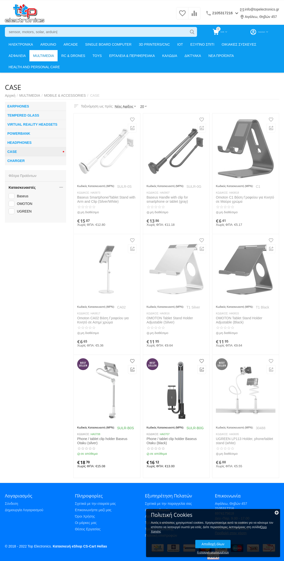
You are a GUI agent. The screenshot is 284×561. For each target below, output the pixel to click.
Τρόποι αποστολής (159, 529)
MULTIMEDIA (43, 56)
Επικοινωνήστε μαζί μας (93, 510)
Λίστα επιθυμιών (157, 510)
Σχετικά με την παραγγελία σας (168, 504)
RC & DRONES (73, 56)
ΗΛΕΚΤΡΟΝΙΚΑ (21, 44)
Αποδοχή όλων (246, 540)
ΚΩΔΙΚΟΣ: (83, 192)
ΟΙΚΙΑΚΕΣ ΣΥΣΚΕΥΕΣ (239, 44)
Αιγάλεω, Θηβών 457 (261, 17)
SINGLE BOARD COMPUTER (108, 44)
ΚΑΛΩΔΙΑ (169, 56)
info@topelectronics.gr (262, 9)
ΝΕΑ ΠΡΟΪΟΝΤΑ (221, 56)
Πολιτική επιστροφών (161, 535)
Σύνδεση (11, 504)
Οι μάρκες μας (86, 523)
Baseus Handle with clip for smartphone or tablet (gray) (167, 199)
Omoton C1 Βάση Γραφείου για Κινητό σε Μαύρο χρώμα (245, 199)
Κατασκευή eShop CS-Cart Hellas (80, 546)
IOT (180, 44)
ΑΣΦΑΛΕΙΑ (17, 56)
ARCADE (70, 44)
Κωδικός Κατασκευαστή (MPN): (96, 186)
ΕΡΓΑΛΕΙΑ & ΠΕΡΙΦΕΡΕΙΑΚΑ (132, 56)
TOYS (97, 56)
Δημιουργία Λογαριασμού (24, 510)
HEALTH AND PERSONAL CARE (34, 67)
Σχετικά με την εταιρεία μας (95, 504)
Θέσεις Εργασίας (88, 529)
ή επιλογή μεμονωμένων (246, 548)
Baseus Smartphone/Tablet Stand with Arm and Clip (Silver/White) (106, 199)
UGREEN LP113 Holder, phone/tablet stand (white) (244, 441)
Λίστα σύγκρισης (157, 516)
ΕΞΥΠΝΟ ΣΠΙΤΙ (202, 44)
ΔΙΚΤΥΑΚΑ (193, 56)
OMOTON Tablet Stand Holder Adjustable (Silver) (170, 320)
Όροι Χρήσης (85, 516)
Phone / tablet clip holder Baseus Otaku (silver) (102, 441)
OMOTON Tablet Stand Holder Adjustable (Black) (239, 320)
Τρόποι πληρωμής (159, 523)
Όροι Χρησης (237, 527)
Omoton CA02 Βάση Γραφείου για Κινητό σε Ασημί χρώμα (103, 320)
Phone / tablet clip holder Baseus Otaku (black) (172, 441)
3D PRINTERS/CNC (154, 44)
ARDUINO (48, 44)
